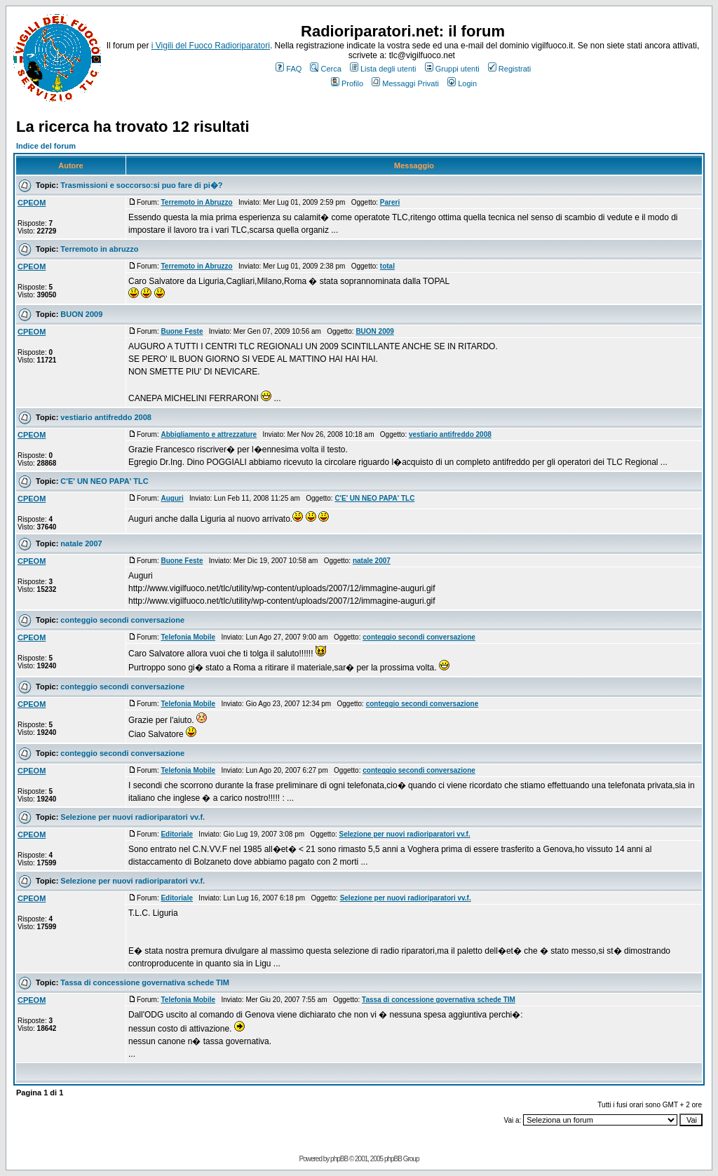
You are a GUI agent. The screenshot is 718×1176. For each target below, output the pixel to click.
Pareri (390, 202)
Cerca (325, 69)
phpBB (339, 1159)
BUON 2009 (81, 314)
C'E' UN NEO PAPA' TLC (104, 481)
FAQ (289, 69)
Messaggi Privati (405, 83)
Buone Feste (182, 331)
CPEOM (32, 202)
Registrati (509, 69)
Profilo (347, 83)
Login (462, 83)
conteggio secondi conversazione (122, 620)
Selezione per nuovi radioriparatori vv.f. (132, 817)
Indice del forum (46, 146)
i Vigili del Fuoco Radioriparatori (210, 45)
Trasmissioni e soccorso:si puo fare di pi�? (141, 185)
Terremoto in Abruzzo (196, 202)
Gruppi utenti (452, 69)
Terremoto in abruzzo (99, 249)
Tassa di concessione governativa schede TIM (144, 982)
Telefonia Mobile (188, 637)
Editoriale (177, 834)
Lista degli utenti (383, 69)
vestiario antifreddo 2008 (105, 417)
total (387, 266)
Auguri (172, 498)
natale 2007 (81, 543)
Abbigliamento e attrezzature (209, 434)
